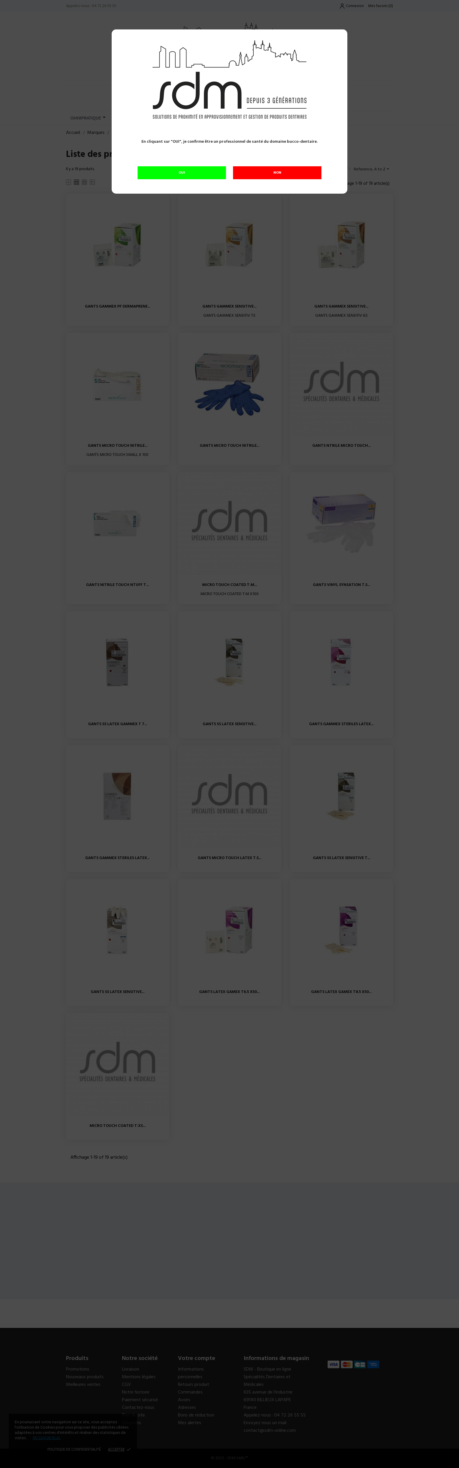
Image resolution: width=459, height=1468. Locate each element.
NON (277, 173)
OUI (182, 173)
